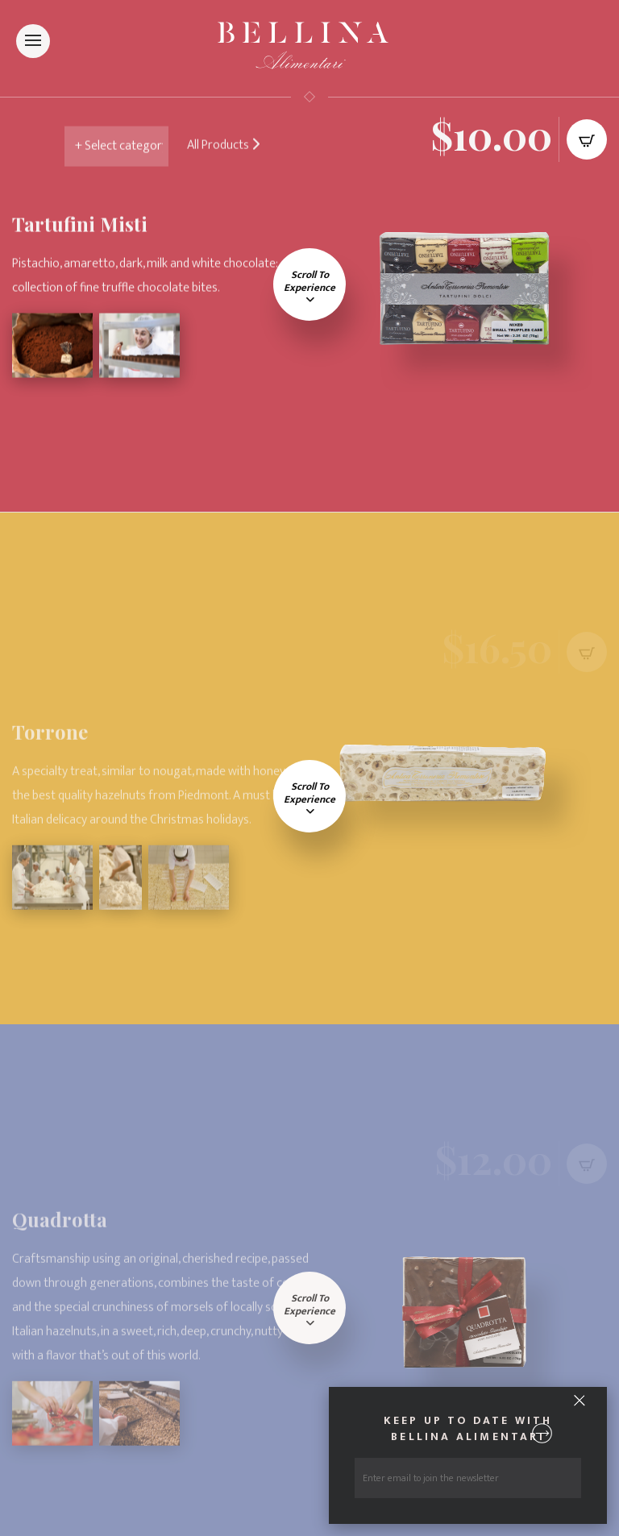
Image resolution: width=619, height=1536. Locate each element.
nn (126, 149)
